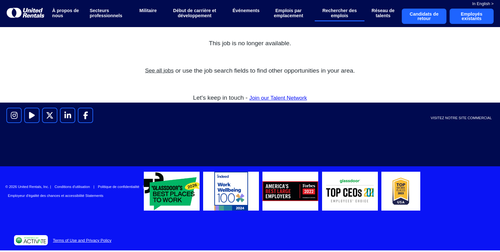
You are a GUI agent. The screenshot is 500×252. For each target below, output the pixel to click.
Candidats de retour (421, 17)
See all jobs (159, 71)
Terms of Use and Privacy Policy (82, 241)
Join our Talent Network (278, 99)
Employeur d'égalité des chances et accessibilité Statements (55, 197)
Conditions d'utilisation (72, 188)
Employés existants (471, 17)
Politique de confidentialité (118, 188)
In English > (483, 3)
